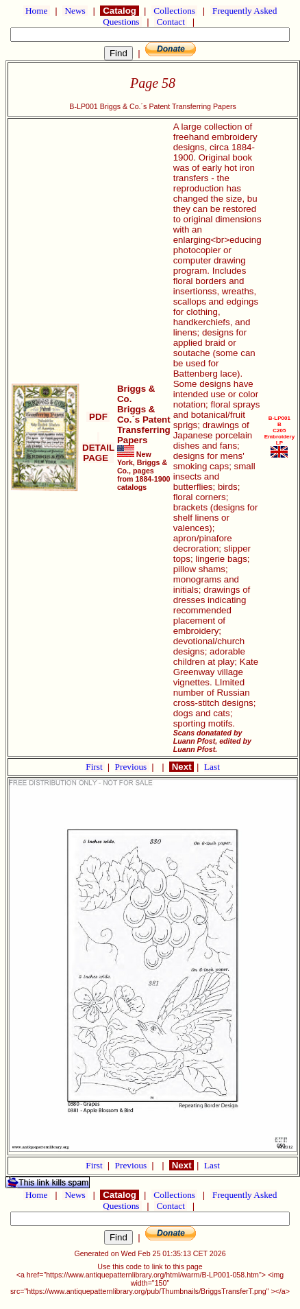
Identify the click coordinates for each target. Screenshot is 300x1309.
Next (181, 767)
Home (36, 10)
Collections (174, 10)
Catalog (119, 10)
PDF (98, 417)
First (95, 767)
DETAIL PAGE (98, 447)
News (75, 10)
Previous (132, 767)
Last (212, 767)
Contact (170, 21)
